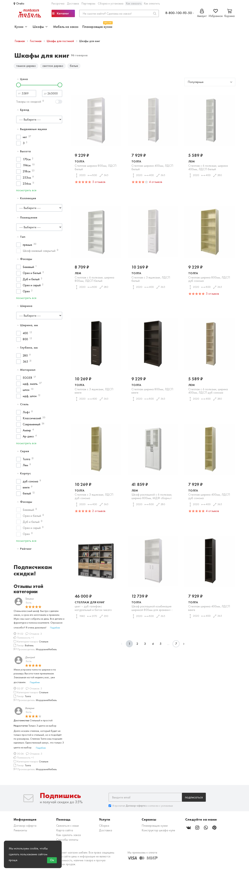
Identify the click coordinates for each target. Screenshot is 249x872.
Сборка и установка (110, 3)
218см (26, 173)
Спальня (43, 643)
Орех (26, 293)
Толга (26, 460)
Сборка (104, 827)
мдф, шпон (30, 397)
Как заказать (133, 3)
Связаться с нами (67, 827)
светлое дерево (52, 66)
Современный (31, 426)
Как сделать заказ (68, 836)
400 (25, 335)
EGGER (27, 379)
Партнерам (88, 3)
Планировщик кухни (97, 26)
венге (26, 489)
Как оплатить (152, 3)
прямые (27, 246)
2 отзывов (98, 512)
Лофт (26, 413)
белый (27, 495)
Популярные (195, 83)
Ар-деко (28, 438)
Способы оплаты (67, 841)
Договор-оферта (25, 827)
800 (25, 341)
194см (27, 167)
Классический (32, 420)
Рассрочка (58, 3)
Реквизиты (20, 832)
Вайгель (29, 646)
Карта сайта (64, 832)
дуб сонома (30, 483)
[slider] (18, 86)
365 (25, 363)
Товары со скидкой (28, 103)
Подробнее (55, 629)
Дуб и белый (31, 280)
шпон (26, 391)
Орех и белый (32, 274)
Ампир (27, 432)
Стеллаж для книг (96, 607)
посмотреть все (26, 191)
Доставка (73, 3)
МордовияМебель (46, 650)
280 (25, 357)
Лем (25, 466)
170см (27, 161)
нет (25, 138)
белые (74, 66)
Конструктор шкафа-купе (158, 832)
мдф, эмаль (30, 385)
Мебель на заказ (65, 26)
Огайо (19, 3)
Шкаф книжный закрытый (39, 252)
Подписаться (194, 798)
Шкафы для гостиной (61, 41)
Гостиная (36, 41)
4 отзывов (155, 183)
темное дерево (26, 66)
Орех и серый (32, 287)
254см (27, 185)
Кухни (21, 26)
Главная (20, 41)
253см (27, 179)
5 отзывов (98, 183)
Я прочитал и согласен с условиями (141, 807)
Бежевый (28, 268)
